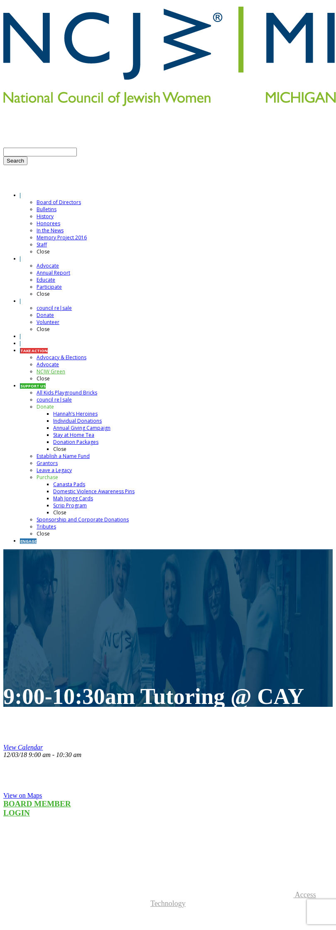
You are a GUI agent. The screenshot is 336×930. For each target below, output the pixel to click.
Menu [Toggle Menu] (11, 182)
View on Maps (22, 795)
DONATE (95, 131)
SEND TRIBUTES (158, 123)
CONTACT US (109, 123)
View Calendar (23, 747)
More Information (27, 886)
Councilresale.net (27, 857)
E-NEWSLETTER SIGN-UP (45, 123)
